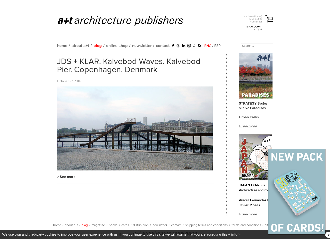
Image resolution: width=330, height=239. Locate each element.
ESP (217, 46)
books (113, 225)
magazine (98, 225)
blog (97, 46)
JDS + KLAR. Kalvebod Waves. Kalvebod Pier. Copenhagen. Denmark (128, 66)
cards (125, 225)
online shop (117, 46)
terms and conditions (246, 225)
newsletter (142, 46)
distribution (141, 225)
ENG (207, 46)
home (62, 46)
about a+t (80, 46)
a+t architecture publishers (126, 21)
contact (163, 46)
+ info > (234, 234)
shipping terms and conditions (206, 225)
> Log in (258, 29)
